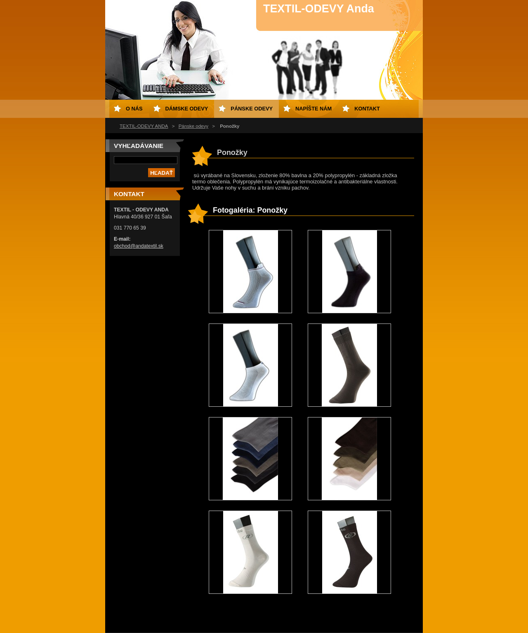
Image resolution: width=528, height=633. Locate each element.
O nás (134, 109)
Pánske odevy (193, 126)
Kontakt (367, 109)
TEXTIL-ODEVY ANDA (144, 126)
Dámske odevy (186, 109)
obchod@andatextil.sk (138, 246)
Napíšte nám (313, 109)
